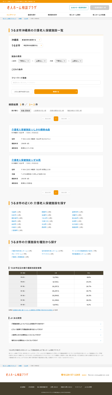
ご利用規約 (31, 387)
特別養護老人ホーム (79, 254)
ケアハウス (45, 254)
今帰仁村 (45, 221)
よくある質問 (88, 387)
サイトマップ (78, 387)
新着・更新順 (25, 110)
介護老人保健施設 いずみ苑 (26, 160)
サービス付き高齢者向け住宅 (82, 251)
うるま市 (26, 18)
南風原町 (75, 227)
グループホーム (17, 254)
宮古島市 (75, 218)
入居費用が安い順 (40, 110)
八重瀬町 (15, 230)
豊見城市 (15, 218)
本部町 (74, 221)
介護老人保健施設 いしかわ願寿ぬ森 (31, 129)
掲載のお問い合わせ (66, 387)
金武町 (14, 224)
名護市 (44, 215)
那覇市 (44, 212)
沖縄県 (20, 18)
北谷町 (44, 224)
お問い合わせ (54, 387)
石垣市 (14, 215)
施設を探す (32, 15)
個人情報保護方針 (42, 387)
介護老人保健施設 (18, 257)
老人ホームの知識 (99, 15)
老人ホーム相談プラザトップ (9, 18)
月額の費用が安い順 (57, 110)
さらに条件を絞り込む (21, 91)
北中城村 (75, 224)
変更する (29, 40)
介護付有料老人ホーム (20, 251)
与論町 (14, 212)
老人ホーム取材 (74, 15)
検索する (56, 91)
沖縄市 (74, 215)
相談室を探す (52, 15)
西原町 (44, 227)
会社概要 (22, 387)
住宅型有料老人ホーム (50, 251)
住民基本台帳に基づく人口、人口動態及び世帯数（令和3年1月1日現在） (33, 310)
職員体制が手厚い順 (75, 110)
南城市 (14, 221)
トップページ (11, 15)
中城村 (14, 227)
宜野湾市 (75, 212)
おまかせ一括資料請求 (79, 7)
